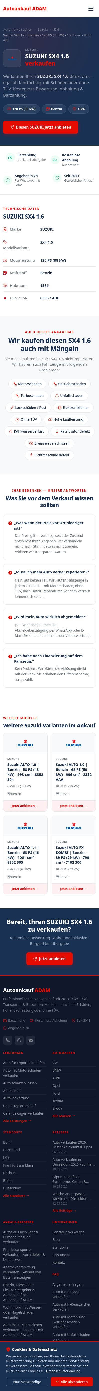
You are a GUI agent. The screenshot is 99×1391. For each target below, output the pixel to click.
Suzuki (43, 29)
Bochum (9, 1172)
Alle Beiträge (64, 1210)
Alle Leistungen (17, 1121)
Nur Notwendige (27, 1381)
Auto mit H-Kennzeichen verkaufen (72, 1307)
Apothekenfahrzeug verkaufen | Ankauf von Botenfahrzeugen (22, 1272)
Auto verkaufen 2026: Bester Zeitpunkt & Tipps (72, 1144)
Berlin (8, 1180)
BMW (57, 1070)
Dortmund (11, 1149)
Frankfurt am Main (18, 1165)
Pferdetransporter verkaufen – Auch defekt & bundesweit (24, 1254)
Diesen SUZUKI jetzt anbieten (40, 127)
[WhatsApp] (19, 1040)
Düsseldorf (12, 1188)
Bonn (7, 1142)
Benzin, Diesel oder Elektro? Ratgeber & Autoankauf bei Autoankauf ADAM (19, 1292)
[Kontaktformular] (30, 1040)
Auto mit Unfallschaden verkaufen (71, 1337)
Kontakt (59, 1262)
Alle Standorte (16, 1195)
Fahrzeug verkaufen (69, 1232)
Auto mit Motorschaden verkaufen (22, 1073)
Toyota (58, 1100)
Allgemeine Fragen (68, 1284)
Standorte (61, 1247)
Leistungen (61, 1254)
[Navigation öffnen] (91, 9)
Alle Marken (64, 1116)
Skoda (57, 1108)
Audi (56, 1078)
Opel (56, 1085)
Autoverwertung (16, 1098)
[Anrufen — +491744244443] (7, 1040)
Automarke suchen (17, 29)
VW (55, 1062)
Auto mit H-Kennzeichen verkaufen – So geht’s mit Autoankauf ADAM (23, 1329)
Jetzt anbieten (49, 959)
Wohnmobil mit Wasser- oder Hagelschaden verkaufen (22, 1312)
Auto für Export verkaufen (24, 1062)
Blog (56, 1239)
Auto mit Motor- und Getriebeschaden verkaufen (69, 1322)
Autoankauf (25, 8)
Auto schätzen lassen (20, 1083)
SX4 (56, 29)
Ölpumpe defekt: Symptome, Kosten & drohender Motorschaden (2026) (73, 1179)
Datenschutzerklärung (63, 1371)
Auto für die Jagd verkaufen (66, 1294)
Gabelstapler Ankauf (19, 1105)
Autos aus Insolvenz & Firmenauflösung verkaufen (20, 1237)
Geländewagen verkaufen (23, 1113)
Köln (6, 1157)
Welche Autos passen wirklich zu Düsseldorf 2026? (70, 1196)
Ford (56, 1093)
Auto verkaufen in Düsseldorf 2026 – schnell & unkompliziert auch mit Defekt (73, 1162)
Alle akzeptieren (72, 1381)
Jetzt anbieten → (25, 805)
